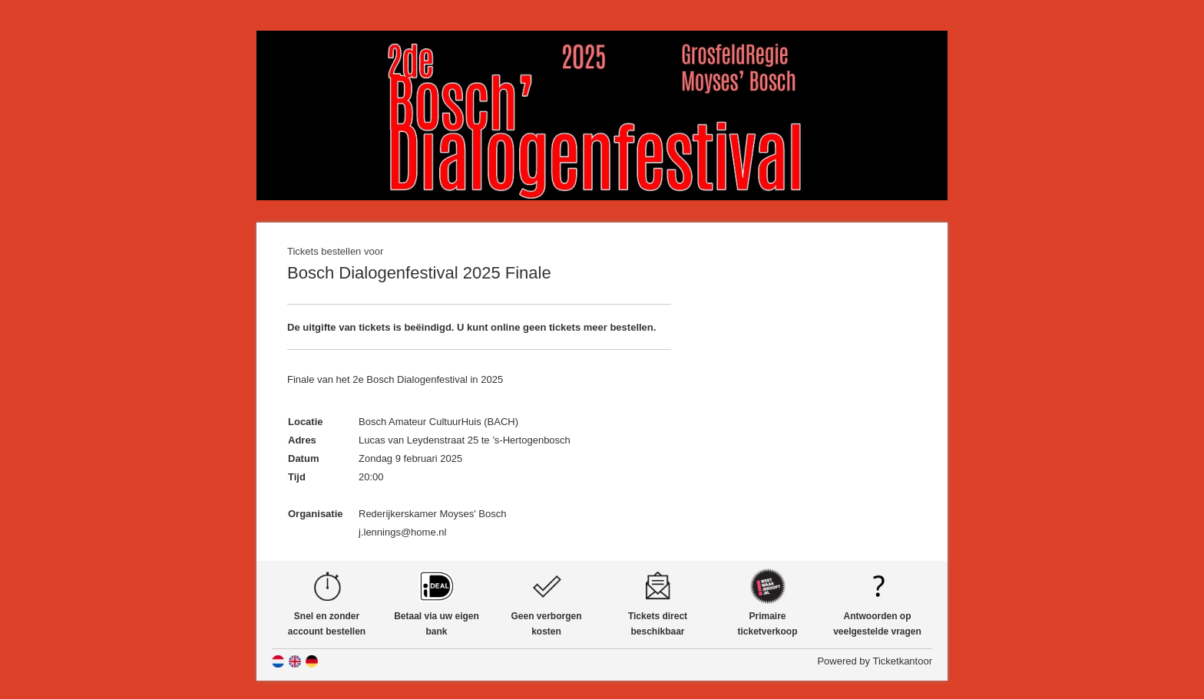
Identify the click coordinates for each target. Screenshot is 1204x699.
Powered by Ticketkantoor (874, 661)
